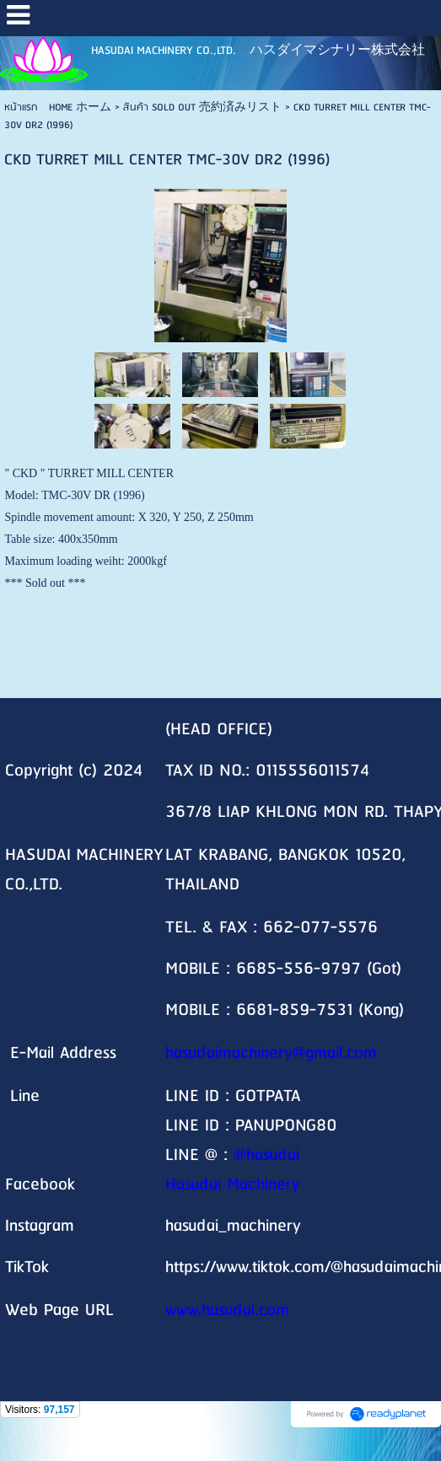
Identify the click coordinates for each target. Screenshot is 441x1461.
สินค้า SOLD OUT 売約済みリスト (202, 107)
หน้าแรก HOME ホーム (57, 107)
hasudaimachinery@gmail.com (271, 1053)
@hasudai (266, 1155)
